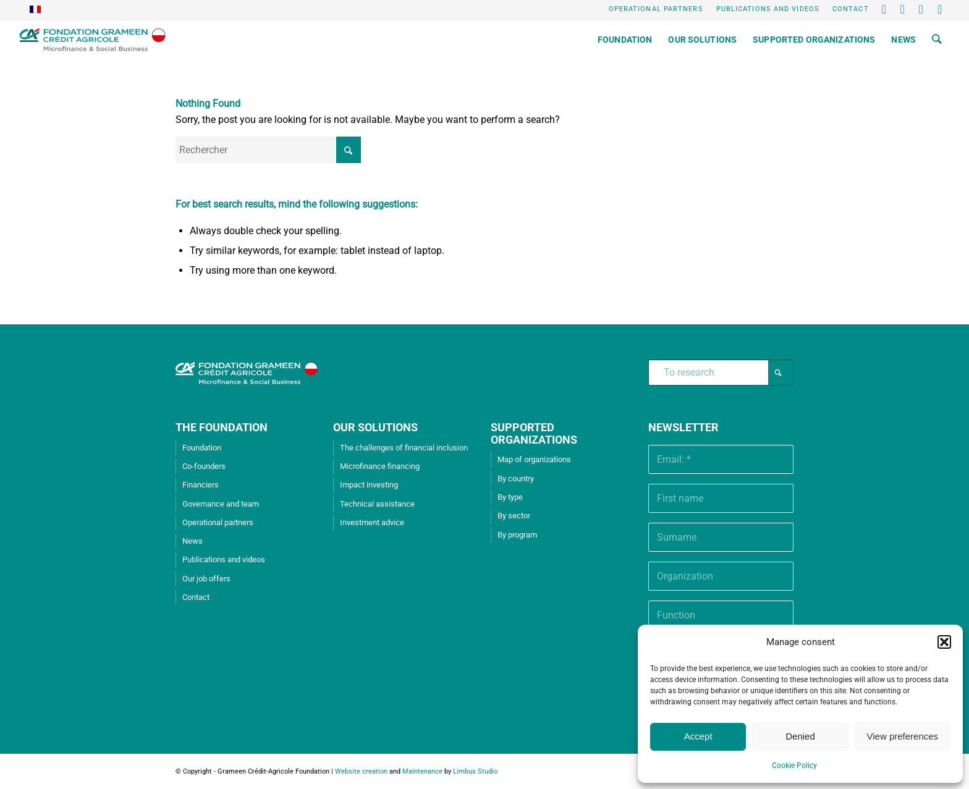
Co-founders (204, 466)
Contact (850, 9)
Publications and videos (767, 9)
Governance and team (220, 503)
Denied (800, 736)
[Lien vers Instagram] (940, 9)
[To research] (721, 372)
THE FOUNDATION (222, 427)
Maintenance (422, 771)
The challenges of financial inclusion (404, 447)
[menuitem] (656, 9)
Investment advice (372, 522)
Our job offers (206, 578)
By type (510, 497)
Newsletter (683, 427)
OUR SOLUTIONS (375, 427)
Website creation (361, 771)
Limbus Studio (475, 771)
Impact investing (369, 484)
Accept (698, 736)
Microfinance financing (380, 466)
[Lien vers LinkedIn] (903, 9)
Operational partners (656, 9)
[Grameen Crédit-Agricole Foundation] (92, 39)
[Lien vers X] (885, 9)
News (192, 541)
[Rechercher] (937, 39)
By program (517, 534)
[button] (944, 642)
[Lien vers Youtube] (922, 9)
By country (515, 478)
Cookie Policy (794, 765)
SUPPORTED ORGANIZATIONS (534, 433)
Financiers (200, 484)
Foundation (201, 447)
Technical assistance (377, 503)
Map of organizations (534, 459)
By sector (513, 515)
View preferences (903, 736)
